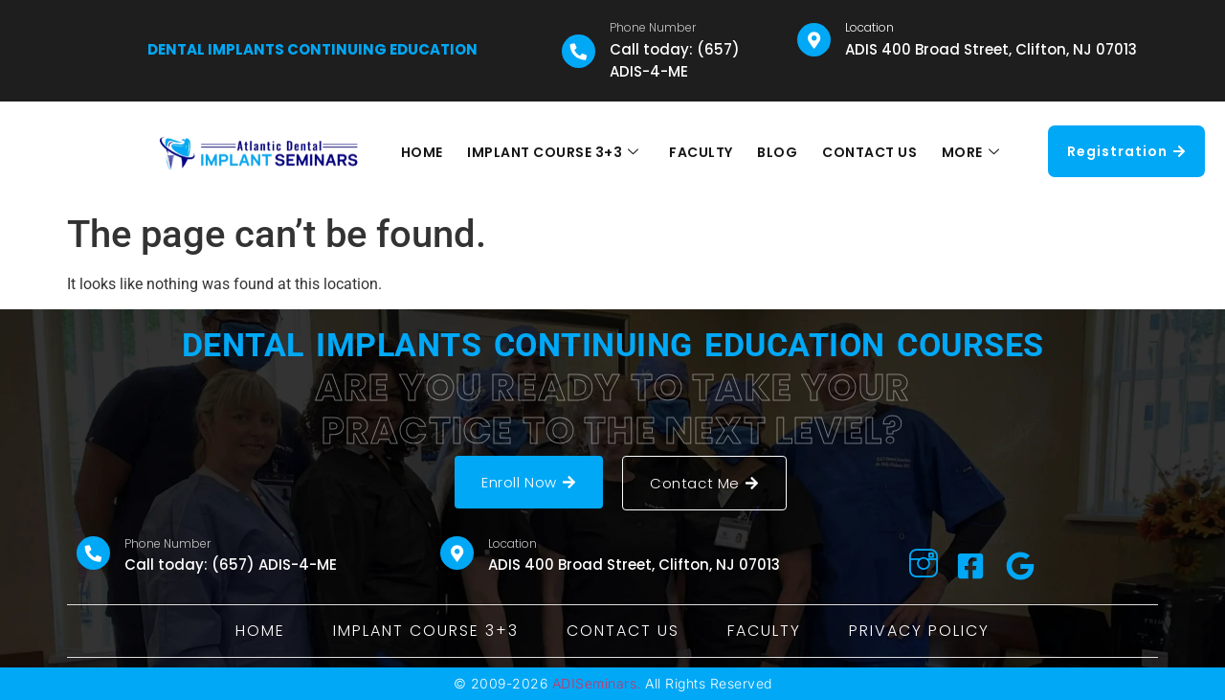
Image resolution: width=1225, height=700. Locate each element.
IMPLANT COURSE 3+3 (556, 152)
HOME (426, 152)
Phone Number (653, 27)
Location (869, 27)
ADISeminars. (596, 683)
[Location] (814, 39)
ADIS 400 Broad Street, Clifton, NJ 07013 (991, 49)
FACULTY (702, 152)
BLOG (777, 152)
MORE (967, 152)
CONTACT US (867, 152)
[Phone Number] (578, 51)
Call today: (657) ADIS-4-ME (675, 60)
